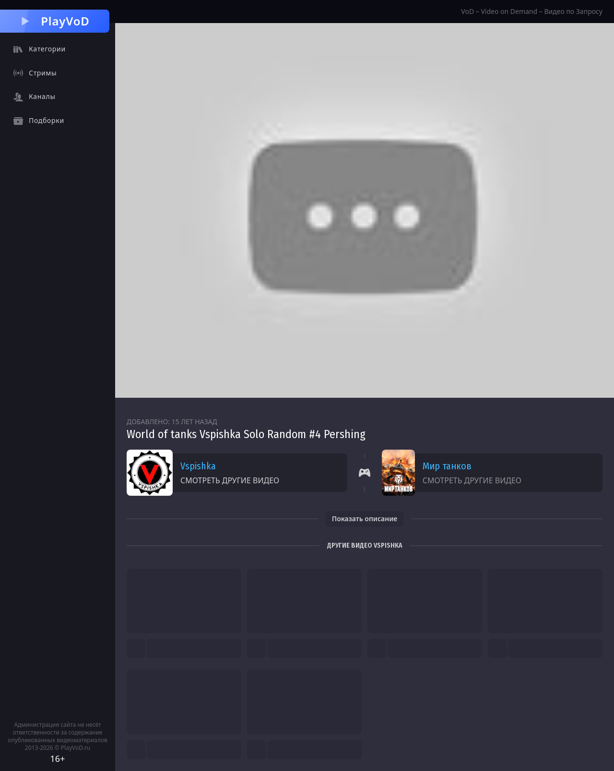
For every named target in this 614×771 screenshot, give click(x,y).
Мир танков (447, 466)
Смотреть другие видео (229, 480)
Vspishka (198, 466)
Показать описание (365, 518)
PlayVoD (54, 21)
